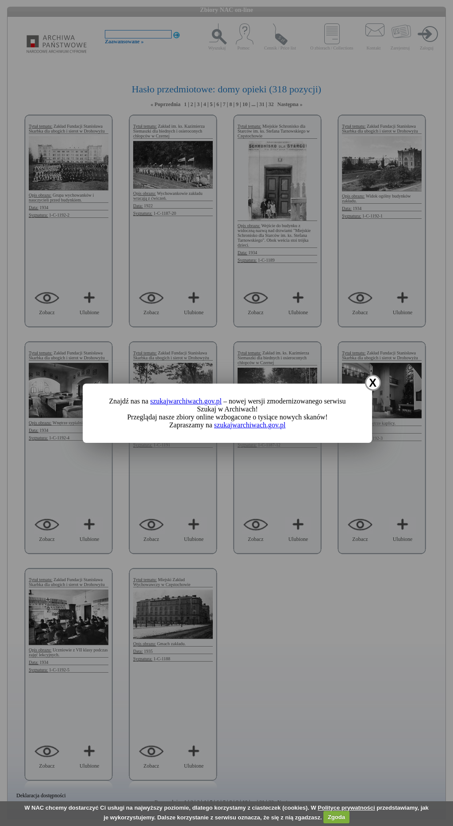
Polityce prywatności (346, 807)
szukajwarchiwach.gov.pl (186, 401)
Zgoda (336, 817)
